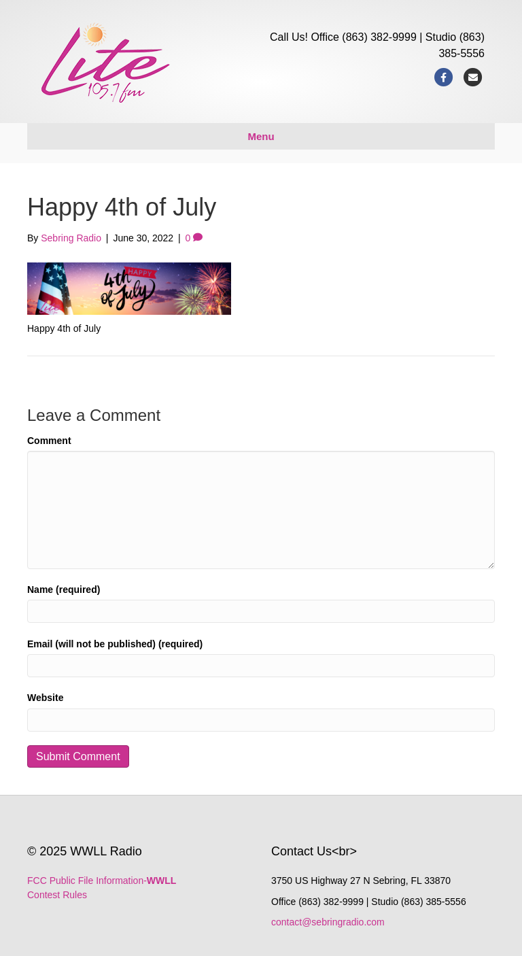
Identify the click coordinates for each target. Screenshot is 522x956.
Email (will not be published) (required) (115, 643)
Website (45, 697)
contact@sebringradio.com (328, 922)
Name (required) (63, 589)
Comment (49, 440)
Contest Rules (57, 894)
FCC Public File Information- (101, 880)
